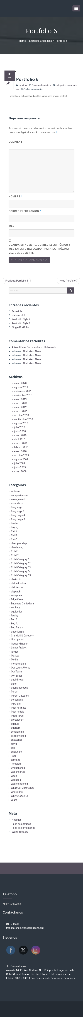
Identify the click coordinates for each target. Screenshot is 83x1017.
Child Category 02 (21, 563)
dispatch (16, 591)
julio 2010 (19, 427)
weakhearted (18, 771)
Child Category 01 (21, 559)
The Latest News (32, 351)
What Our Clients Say (22, 787)
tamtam (15, 759)
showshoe (16, 739)
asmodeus (17, 503)
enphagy (15, 607)
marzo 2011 (20, 411)
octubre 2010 (21, 415)
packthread (17, 679)
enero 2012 (20, 407)
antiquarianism (19, 495)
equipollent (17, 611)
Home (22, 40)
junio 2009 (20, 467)
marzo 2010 (20, 443)
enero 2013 (20, 399)
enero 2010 (20, 451)
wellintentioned (19, 783)
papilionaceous (19, 687)
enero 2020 (20, 383)
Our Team (16, 671)
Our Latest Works (20, 667)
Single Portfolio (20, 327)
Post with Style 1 (21, 323)
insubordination (19, 643)
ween (14, 775)
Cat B (14, 535)
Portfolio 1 (17, 703)
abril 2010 (19, 439)
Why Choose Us (19, 796)
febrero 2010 (21, 447)
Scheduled (17, 311)
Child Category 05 (21, 575)
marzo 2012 (20, 403)
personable (17, 699)
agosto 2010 (21, 423)
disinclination (18, 583)
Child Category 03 (21, 567)
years (14, 799)
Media (14, 659)
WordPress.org (20, 831)
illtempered (17, 639)
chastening (17, 547)
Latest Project (18, 647)
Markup (15, 655)
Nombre (16, 196)
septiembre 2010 (23, 419)
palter (14, 683)
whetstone (17, 791)
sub (13, 747)
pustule (15, 723)
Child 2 (15, 555)
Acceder (16, 819)
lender (14, 651)
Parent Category (20, 695)
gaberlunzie (17, 631)
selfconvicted (18, 735)
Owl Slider (16, 675)
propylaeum (17, 719)
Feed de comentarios (23, 827)
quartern (15, 727)
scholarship (17, 731)
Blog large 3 (17, 511)
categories (61, 85)
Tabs (13, 755)
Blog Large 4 (18, 515)
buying (14, 527)
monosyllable (18, 663)
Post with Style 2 (21, 319)
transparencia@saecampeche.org (25, 927)
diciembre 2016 (22, 391)
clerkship (16, 579)
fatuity (14, 615)
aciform (15, 491)
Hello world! (18, 315)
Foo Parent (17, 627)
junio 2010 (20, 431)
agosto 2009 (21, 459)
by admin (23, 85)
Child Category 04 (21, 571)
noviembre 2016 (23, 395)
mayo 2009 (20, 471)
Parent (14, 691)
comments (72, 85)
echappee (16, 595)
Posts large (17, 715)
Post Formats (18, 707)
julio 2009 (19, 463)
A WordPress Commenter (26, 347)
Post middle (17, 711)
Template (16, 763)
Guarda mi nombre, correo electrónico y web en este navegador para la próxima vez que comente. (39, 248)
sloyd (14, 743)
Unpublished (18, 767)
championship (19, 543)
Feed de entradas (21, 823)
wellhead (16, 779)
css (17, 89)
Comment (15, 141)
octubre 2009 (21, 455)
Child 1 (15, 551)
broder (14, 523)
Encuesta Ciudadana (40, 40)
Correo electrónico (25, 211)
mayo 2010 (20, 435)
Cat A (14, 531)
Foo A (14, 619)
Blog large (16, 507)
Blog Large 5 (18, 519)
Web (11, 225)
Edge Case (17, 599)
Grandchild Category (22, 635)
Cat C (14, 539)
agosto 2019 (21, 387)
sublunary (16, 751)
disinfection (17, 587)
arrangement (18, 499)
